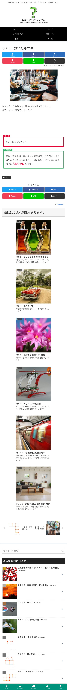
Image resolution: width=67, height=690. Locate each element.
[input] (33, 395)
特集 (4, 622)
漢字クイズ (7, 616)
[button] (63, 395)
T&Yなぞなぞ (13, 667)
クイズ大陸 (12, 655)
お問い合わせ (50, 683)
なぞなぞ (6, 177)
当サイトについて (17, 683)
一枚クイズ (12, 651)
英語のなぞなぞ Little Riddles (21, 663)
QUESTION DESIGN (17, 644)
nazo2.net (11, 659)
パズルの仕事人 (14, 648)
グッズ (5, 628)
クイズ (5, 603)
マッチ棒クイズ (9, 609)
